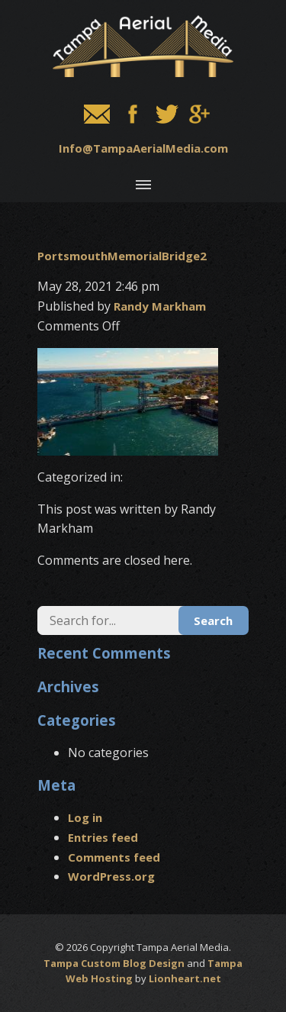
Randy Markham (160, 306)
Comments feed (114, 857)
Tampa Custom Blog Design (114, 963)
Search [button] (213, 620)
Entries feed (103, 837)
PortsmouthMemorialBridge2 (122, 255)
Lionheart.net (185, 978)
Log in (85, 817)
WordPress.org (111, 876)
